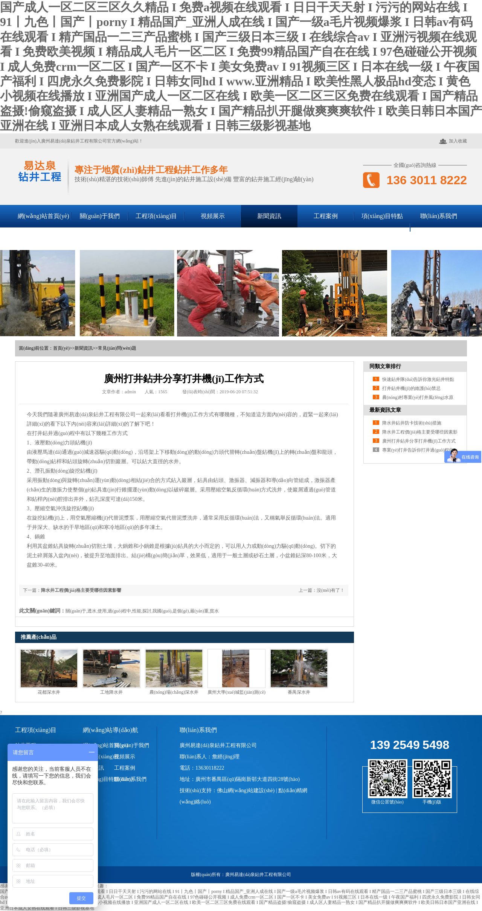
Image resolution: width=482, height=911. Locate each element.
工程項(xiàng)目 (156, 216)
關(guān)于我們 (100, 216)
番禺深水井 (299, 692)
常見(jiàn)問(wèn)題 (117, 348)
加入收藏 (453, 141)
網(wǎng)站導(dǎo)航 (110, 730)
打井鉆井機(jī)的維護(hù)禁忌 (411, 388)
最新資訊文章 (385, 410)
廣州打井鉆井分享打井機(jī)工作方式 (419, 441)
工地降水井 (111, 692)
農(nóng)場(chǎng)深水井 (173, 692)
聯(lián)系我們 (439, 216)
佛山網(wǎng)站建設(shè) (246, 790)
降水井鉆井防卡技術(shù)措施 (411, 423)
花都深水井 (49, 692)
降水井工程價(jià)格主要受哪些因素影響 (81, 590)
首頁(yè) (61, 348)
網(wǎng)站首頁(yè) (43, 216)
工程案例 (326, 216)
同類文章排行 (385, 366)
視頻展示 (213, 216)
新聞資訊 (269, 216)
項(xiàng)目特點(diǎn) (382, 227)
